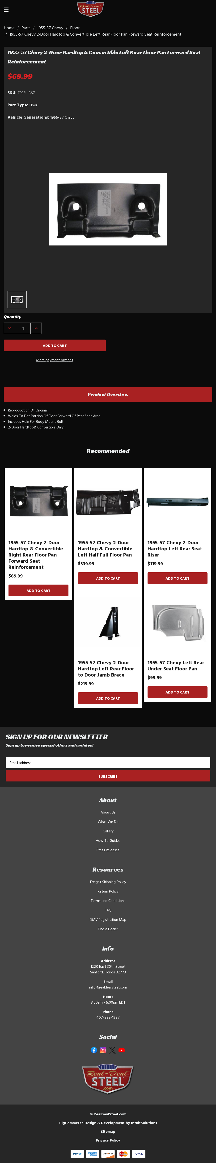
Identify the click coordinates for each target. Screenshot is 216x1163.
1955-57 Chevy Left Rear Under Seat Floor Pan (176, 665)
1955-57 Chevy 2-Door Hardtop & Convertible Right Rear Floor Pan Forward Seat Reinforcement (35, 554)
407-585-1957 (108, 1017)
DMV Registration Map (108, 919)
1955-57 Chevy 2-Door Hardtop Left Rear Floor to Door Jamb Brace (106, 668)
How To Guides (108, 840)
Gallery (108, 831)
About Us (108, 812)
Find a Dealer (108, 929)
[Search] (186, 9)
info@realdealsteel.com (108, 987)
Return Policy (108, 891)
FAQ (108, 910)
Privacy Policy (108, 1140)
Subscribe (108, 776)
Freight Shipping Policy (108, 882)
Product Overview (108, 394)
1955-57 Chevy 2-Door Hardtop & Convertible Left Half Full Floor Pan (105, 548)
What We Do (108, 821)
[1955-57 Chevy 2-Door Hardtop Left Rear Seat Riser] (177, 502)
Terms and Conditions (108, 900)
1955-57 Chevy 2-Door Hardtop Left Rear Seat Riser (175, 548)
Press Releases (108, 850)
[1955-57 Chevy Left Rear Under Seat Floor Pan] (177, 622)
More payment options (54, 360)
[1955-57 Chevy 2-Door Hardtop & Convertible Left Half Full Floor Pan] (108, 502)
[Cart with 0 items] (203, 9)
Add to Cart (38, 590)
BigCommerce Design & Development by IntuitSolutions (108, 1123)
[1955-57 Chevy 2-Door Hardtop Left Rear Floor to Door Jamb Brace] (108, 622)
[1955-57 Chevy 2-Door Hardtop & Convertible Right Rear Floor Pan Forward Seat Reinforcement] (38, 502)
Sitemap (108, 1131)
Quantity (12, 316)
